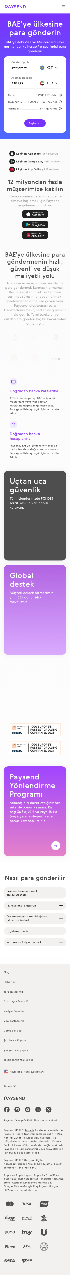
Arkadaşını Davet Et (16, 1001)
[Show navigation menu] (63, 6)
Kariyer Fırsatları (14, 1011)
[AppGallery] (35, 235)
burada (29, 1130)
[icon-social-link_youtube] (28, 1110)
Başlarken (35, 123)
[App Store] (35, 214)
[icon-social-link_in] (17, 1110)
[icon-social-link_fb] (7, 1110)
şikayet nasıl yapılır (16, 1050)
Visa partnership (14, 1021)
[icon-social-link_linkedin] (38, 1110)
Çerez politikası (14, 1030)
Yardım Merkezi (14, 991)
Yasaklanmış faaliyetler (18, 1059)
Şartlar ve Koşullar (15, 1040)
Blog (6, 972)
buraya (13, 1152)
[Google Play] (35, 224)
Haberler (9, 982)
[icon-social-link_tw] (49, 1110)
